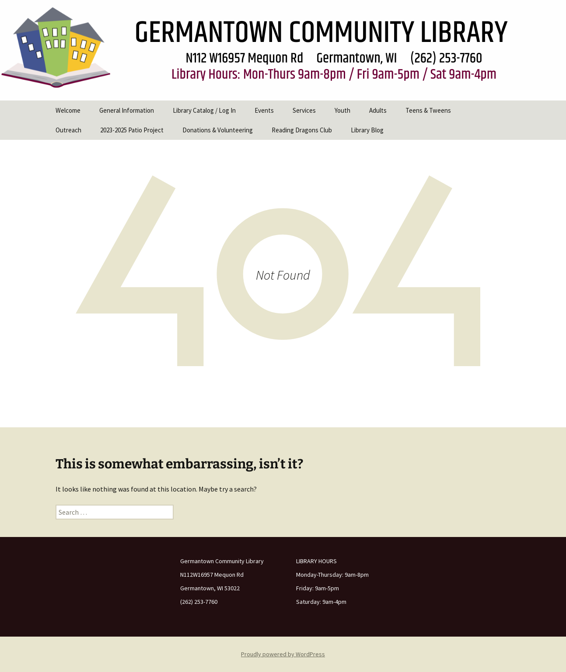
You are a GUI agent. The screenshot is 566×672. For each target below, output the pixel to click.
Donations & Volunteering (217, 130)
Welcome (68, 110)
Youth (342, 110)
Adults (378, 110)
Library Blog (367, 130)
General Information (126, 110)
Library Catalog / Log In (204, 110)
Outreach (68, 130)
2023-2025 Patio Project (132, 130)
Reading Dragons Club (302, 130)
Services (304, 110)
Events (264, 110)
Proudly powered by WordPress (283, 654)
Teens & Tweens (428, 110)
